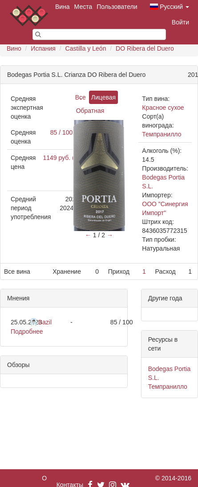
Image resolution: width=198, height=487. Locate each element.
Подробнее (27, 331)
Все (80, 97)
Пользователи (117, 6)
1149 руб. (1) (61, 157)
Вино (14, 48)
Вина (62, 6)
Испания (43, 48)
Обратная (90, 110)
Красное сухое (163, 107)
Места (83, 6)
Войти (180, 22)
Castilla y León (85, 48)
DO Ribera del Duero (145, 48)
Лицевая (103, 97)
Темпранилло (161, 134)
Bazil (45, 322)
